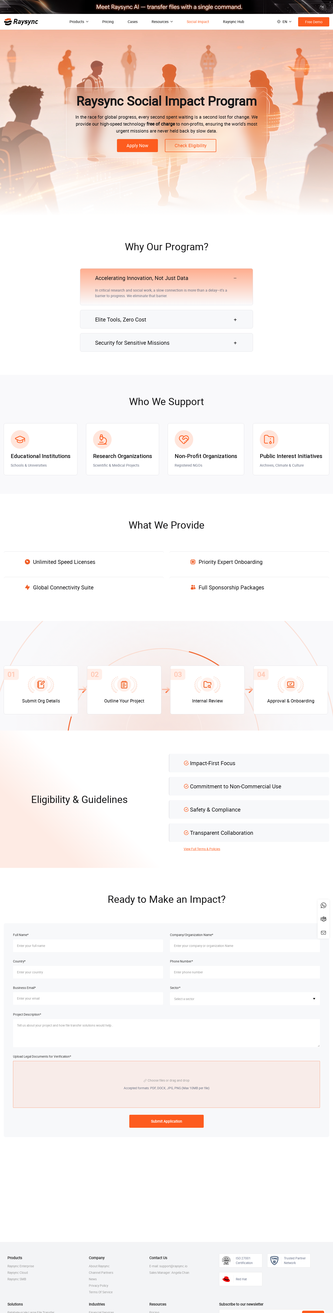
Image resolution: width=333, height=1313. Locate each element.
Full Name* (21, 935)
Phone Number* (181, 961)
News (93, 1279)
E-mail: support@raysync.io (168, 1266)
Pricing (108, 21)
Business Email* (24, 988)
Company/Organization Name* (191, 935)
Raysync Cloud (17, 1273)
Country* (19, 961)
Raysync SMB (16, 1279)
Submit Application (166, 1121)
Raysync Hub (233, 21)
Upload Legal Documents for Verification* (42, 1056)
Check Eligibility (190, 145)
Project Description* (27, 1014)
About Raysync (99, 1266)
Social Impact (198, 21)
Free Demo (314, 21)
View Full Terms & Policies (202, 849)
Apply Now (137, 145)
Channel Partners (101, 1273)
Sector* (175, 988)
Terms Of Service (101, 1292)
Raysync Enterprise (20, 1266)
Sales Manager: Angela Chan (169, 1273)
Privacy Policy (98, 1286)
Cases (133, 21)
